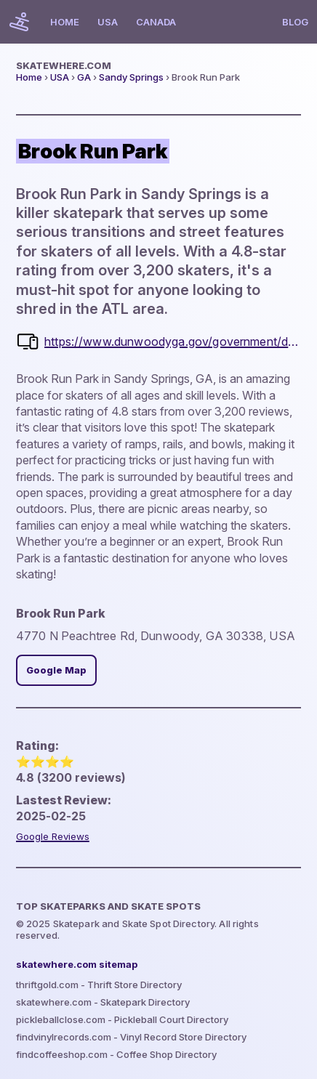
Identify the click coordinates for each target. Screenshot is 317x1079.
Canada (156, 22)
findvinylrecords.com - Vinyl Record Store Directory (131, 1037)
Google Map (56, 670)
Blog (295, 22)
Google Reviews (52, 836)
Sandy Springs (131, 77)
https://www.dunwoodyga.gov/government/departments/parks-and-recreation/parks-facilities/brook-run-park (172, 341)
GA (84, 77)
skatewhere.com (63, 65)
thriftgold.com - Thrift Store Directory (99, 984)
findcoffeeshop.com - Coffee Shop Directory (116, 1054)
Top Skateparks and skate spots (108, 906)
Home (64, 22)
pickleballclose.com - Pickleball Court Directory (122, 1019)
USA (107, 22)
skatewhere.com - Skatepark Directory (103, 1002)
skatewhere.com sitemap (76, 964)
